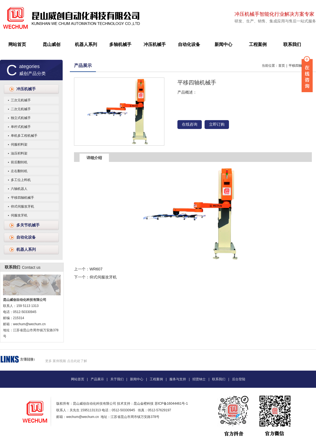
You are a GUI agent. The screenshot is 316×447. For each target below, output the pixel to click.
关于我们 (117, 379)
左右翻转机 (19, 171)
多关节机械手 (28, 225)
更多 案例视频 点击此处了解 (66, 361)
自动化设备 (189, 44)
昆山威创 (51, 44)
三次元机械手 (21, 100)
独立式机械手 (21, 118)
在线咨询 (189, 124)
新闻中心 (223, 44)
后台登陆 (238, 379)
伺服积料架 (19, 144)
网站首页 (17, 44)
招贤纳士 (199, 379)
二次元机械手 (21, 109)
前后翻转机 (19, 162)
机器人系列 (86, 44)
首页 (281, 66)
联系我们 (292, 44)
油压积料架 (19, 153)
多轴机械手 (120, 44)
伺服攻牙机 (19, 215)
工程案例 (258, 44)
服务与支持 (177, 379)
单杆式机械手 (21, 127)
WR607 (96, 269)
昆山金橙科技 (144, 403)
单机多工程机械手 (24, 136)
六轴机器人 (19, 189)
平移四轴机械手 (22, 198)
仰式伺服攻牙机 (22, 206)
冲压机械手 (155, 44)
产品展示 (83, 65)
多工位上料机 (21, 180)
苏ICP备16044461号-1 (171, 403)
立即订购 (217, 124)
